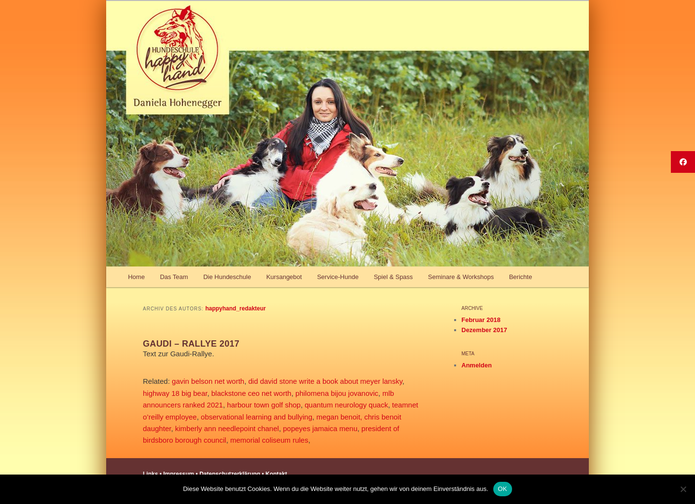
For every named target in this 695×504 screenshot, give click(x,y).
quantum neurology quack (346, 405)
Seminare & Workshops (461, 276)
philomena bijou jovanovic (336, 393)
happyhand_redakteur (235, 308)
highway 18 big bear (175, 393)
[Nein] (683, 489)
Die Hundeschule (227, 276)
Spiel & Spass (393, 276)
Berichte (520, 276)
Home (136, 276)
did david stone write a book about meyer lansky (326, 381)
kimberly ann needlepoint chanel (227, 428)
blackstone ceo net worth (251, 393)
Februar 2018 (480, 319)
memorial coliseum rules (269, 440)
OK (502, 488)
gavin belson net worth (208, 381)
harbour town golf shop (264, 405)
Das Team (174, 276)
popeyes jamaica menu (320, 428)
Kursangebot (284, 276)
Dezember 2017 (484, 330)
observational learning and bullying (256, 417)
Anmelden (476, 365)
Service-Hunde (338, 276)
